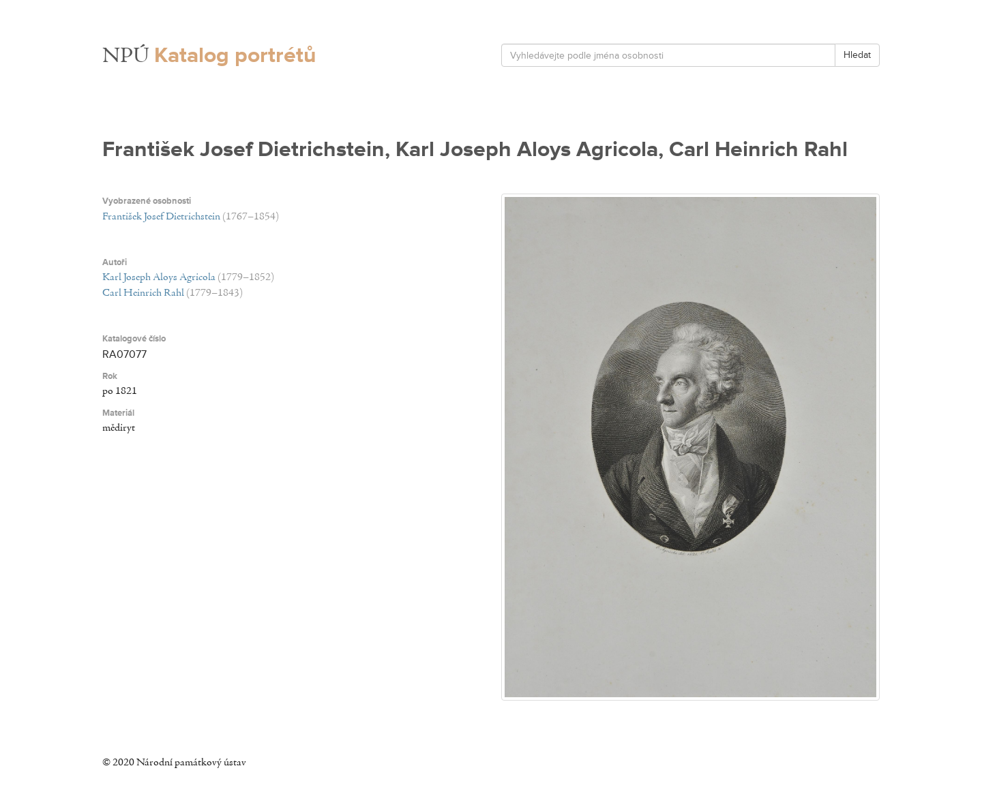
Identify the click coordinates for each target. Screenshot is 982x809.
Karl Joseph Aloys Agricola (158, 277)
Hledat (857, 55)
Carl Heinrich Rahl (143, 293)
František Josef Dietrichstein (161, 217)
